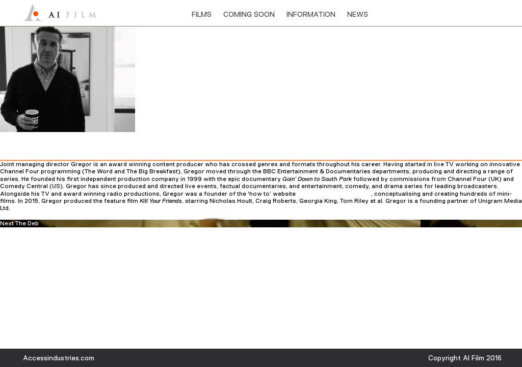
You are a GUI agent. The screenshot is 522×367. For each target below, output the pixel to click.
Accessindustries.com (58, 358)
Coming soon (249, 14)
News (357, 14)
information (310, 14)
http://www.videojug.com (334, 193)
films (202, 14)
